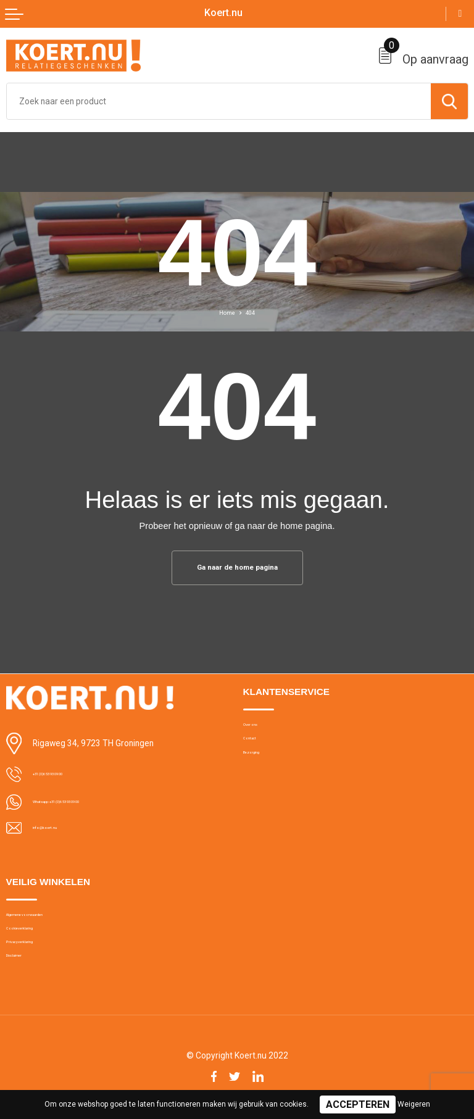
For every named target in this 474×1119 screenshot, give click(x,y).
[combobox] (219, 101)
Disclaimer (25, 979)
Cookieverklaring (36, 940)
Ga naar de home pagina (237, 569)
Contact (257, 749)
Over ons (259, 730)
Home (225, 312)
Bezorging (261, 769)
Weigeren (413, 1104)
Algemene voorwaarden (48, 921)
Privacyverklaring (35, 960)
